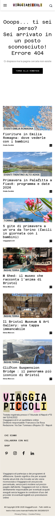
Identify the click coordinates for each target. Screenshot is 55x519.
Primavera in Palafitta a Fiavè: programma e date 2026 (27, 183)
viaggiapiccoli (9, 241)
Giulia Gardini (8, 145)
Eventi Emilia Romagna (18, 128)
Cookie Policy (34, 514)
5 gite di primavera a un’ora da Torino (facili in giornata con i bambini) (27, 231)
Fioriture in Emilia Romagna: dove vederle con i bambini (24, 137)
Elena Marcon (8, 287)
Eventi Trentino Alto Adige (22, 174)
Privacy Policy (21, 514)
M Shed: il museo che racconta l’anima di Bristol (23, 279)
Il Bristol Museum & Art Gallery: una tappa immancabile (26, 325)
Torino (8, 220)
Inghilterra (11, 270)
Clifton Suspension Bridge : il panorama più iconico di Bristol (27, 371)
